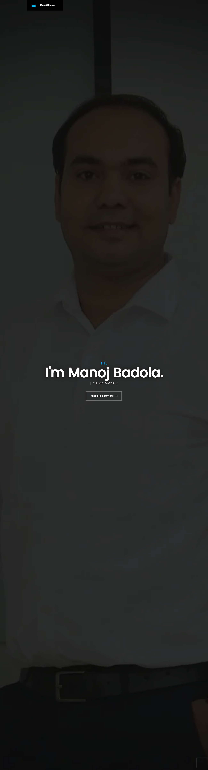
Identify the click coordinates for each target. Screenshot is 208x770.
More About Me (102, 396)
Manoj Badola (47, 5)
